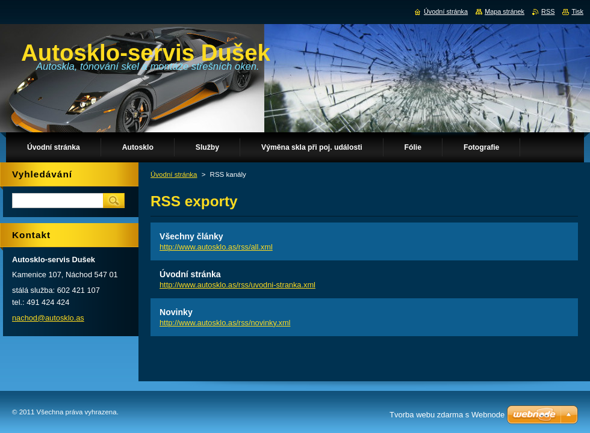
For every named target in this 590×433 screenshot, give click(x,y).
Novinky (176, 312)
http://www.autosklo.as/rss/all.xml (216, 246)
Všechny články (191, 236)
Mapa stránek (504, 11)
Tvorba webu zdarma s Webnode (447, 414)
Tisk (577, 11)
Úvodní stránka (174, 174)
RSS (547, 11)
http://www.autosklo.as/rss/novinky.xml (225, 322)
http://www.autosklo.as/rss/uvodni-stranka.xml (237, 284)
